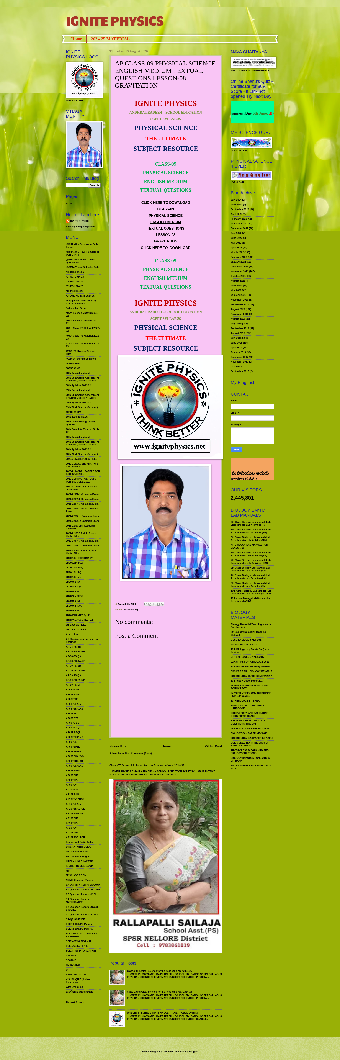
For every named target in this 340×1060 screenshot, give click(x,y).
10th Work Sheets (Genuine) (82, 454)
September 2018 (240, 328)
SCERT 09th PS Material (79, 924)
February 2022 (239, 257)
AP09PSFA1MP (74, 737)
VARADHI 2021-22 (76, 974)
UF (67, 969)
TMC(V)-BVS (73, 965)
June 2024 (236, 204)
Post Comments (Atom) (138, 753)
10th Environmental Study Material (250, 666)
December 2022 (239, 228)
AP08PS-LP (72, 689)
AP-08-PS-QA (73, 656)
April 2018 (236, 347)
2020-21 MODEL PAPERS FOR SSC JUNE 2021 (83, 472)
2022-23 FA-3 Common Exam (82, 541)
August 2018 (238, 333)
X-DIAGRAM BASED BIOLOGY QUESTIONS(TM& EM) (248, 722)
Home (76, 38)
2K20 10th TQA (74, 562)
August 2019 (238, 318)
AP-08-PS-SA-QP (75, 661)
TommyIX (168, 1051)
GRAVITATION (165, 241)
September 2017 (240, 371)
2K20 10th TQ (73, 572)
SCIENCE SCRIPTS (77, 946)
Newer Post (118, 746)
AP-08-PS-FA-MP (75, 651)
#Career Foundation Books (81, 358)
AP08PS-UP (72, 694)
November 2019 (239, 314)
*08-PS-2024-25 (74, 281)
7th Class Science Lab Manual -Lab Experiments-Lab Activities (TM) (251, 531)
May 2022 (236, 242)
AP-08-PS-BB (73, 646)
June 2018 (236, 342)
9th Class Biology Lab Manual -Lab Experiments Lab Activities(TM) (250, 584)
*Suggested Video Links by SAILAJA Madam (81, 302)
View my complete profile (80, 226)
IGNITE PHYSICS (114, 20)
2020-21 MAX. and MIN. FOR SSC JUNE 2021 (82, 465)
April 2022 (236, 247)
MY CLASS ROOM (76, 875)
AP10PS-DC (72, 789)
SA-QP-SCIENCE (75, 919)
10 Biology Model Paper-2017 (247, 680)
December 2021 (239, 266)
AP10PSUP (72, 818)
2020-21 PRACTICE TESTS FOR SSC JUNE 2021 (81, 480)
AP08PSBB (72, 699)
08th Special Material (78, 373)
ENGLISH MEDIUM (165, 222)
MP (68, 870)
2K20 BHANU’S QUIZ (78, 615)
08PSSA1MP (73, 368)
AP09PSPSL (73, 746)
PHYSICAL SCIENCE (166, 216)
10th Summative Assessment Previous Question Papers (82, 443)
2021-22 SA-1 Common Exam (82, 516)
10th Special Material (78, 437)
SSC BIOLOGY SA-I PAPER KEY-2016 (252, 738)
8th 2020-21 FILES (76, 624)
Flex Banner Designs (78, 856)
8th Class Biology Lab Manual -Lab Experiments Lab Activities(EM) (250, 569)
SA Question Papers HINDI (81, 894)
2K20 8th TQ (73, 582)
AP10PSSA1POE (75, 808)
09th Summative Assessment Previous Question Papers (82, 396)
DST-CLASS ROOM (77, 851)
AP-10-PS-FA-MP (75, 680)
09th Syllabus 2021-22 (78, 402)
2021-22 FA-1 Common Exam (82, 494)
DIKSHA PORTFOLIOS (78, 847)
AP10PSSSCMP (75, 813)
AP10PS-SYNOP (75, 799)
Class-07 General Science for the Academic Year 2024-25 (147, 765)
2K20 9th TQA (74, 605)
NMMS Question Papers (79, 880)
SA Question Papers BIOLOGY (83, 884)
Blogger (193, 1051)
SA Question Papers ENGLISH (83, 889)
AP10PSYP (72, 827)
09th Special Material (78, 390)
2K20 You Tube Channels (80, 620)
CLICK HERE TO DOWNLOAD (165, 202)
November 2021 (239, 271)
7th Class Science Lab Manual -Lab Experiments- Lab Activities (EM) (251, 561)
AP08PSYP (72, 718)
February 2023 (239, 219)
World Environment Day (245, 113)
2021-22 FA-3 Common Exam (82, 503)
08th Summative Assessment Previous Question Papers (82, 379)
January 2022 (238, 261)
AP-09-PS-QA (73, 675)
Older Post (213, 746)
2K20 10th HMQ (74, 567)
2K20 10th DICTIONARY (79, 558)
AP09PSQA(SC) (75, 761)
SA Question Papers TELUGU (82, 914)
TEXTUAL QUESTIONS (165, 228)
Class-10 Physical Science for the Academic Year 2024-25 (159, 991)
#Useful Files (73, 363)
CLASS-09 (165, 209)
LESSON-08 (165, 235)
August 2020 (238, 309)
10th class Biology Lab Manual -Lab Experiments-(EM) (251, 599)
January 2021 (238, 295)
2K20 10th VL (73, 577)
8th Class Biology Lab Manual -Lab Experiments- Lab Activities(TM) (250, 538)
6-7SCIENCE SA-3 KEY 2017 (246, 639)
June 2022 (236, 238)
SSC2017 (71, 955)
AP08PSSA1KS (74, 708)
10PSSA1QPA (74, 412)
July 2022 (236, 233)
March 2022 (237, 252)
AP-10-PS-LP (73, 685)
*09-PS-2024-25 (74, 286)
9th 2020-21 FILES (76, 629)
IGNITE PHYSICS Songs (79, 866)
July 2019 (236, 323)
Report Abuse (75, 1002)
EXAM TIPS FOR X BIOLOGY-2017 (250, 661)
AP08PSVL (72, 713)
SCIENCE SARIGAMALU (79, 941)
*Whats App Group (76, 308)
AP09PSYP (72, 785)
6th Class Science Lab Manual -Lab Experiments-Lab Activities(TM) (251, 523)
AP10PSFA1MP (74, 804)
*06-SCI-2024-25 (75, 272)
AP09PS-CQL (73, 727)
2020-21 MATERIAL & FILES (81, 459)
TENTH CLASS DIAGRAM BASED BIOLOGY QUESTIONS (250, 751)
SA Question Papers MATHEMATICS (77, 900)
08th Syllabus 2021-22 (78, 385)
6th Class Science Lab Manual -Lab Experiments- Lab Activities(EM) (251, 554)
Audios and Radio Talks (79, 842)
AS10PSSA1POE (75, 837)
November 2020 (239, 299)
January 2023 (238, 223)
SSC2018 (71, 960)
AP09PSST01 (73, 770)
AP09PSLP (72, 742)
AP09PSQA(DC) (75, 756)
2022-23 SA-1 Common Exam (82, 545)
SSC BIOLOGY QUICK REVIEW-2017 (251, 676)
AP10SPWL (72, 832)
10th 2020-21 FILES (77, 416)
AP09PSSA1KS (74, 765)
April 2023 (236, 214)
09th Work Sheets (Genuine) (82, 407)
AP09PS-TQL (73, 732)
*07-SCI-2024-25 (75, 276)
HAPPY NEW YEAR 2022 (80, 861)
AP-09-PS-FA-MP (75, 670)
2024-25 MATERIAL (110, 38)
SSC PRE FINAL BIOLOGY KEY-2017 (251, 671)
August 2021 (238, 281)
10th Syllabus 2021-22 (78, 449)
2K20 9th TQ (131, 609)
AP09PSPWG (73, 751)
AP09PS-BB (72, 722)
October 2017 (238, 366)
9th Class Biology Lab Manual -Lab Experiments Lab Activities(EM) (250, 576)
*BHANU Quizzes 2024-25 (80, 295)
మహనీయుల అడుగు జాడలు (79, 991)
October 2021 (238, 276)
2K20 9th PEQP (74, 596)
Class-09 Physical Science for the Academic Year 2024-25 (159, 971)
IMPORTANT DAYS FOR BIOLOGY (250, 728)
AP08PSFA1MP (74, 704)
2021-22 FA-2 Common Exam (82, 499)
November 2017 (239, 361)
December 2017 (239, 357)
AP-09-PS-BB (73, 665)
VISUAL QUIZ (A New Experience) (78, 980)
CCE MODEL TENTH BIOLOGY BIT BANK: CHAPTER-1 (250, 744)
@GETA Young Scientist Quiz (82, 267)
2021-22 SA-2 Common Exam (82, 521)
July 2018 (236, 338)
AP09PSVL (72, 780)
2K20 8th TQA (74, 586)
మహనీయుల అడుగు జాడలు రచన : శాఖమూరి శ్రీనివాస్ (250, 466)
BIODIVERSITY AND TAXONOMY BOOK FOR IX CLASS (249, 714)
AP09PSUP (72, 775)
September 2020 (240, 304)
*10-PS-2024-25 (74, 291)
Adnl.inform (72, 634)
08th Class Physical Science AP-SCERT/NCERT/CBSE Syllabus (162, 1012)
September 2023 (240, 209)
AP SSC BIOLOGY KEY (244, 644)
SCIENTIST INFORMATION (81, 950)
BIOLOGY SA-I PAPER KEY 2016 (249, 733)
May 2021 (236, 290)
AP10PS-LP (72, 794)
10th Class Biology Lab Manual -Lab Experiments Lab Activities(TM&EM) (251, 592)
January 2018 (238, 352)
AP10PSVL (72, 823)
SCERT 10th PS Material (79, 929)
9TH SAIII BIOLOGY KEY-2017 (248, 657)
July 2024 (236, 199)
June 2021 (236, 285)
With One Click (74, 987)
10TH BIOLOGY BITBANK (245, 700)
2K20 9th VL (73, 610)
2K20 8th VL (73, 591)
